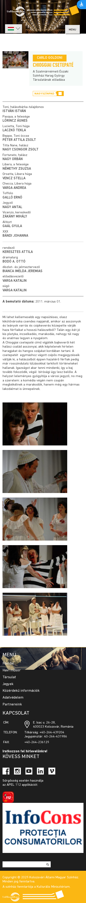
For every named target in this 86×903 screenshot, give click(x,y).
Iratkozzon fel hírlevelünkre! (25, 751)
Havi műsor (12, 670)
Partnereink (12, 704)
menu (72, 29)
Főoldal (8, 663)
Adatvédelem (13, 697)
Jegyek (8, 684)
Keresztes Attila (18, 252)
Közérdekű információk (21, 691)
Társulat (9, 677)
